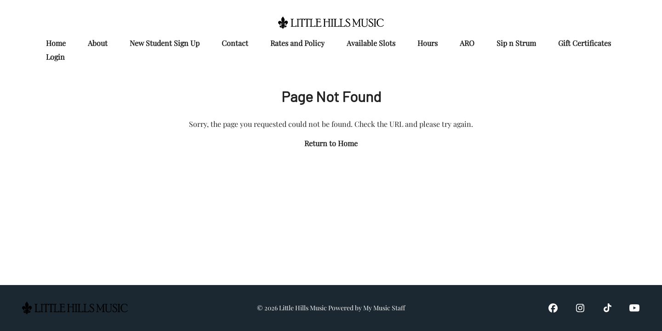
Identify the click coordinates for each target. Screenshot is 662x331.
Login (55, 57)
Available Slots (371, 43)
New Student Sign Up (165, 43)
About (98, 43)
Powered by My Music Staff (366, 307)
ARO (467, 43)
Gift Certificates (584, 43)
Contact (235, 43)
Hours (427, 43)
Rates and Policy (297, 43)
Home (56, 43)
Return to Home (331, 143)
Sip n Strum (516, 43)
